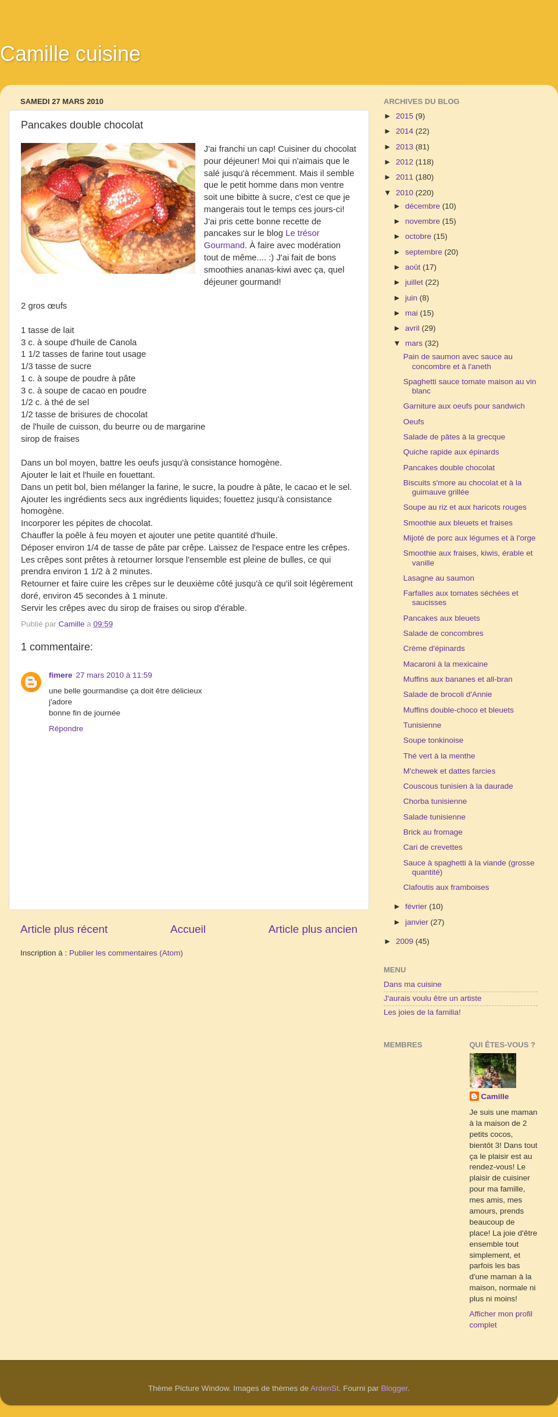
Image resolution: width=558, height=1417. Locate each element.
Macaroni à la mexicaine (445, 664)
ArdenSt (324, 1388)
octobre (419, 236)
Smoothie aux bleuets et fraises (458, 522)
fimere (61, 675)
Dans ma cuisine (413, 984)
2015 (406, 116)
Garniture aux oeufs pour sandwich (464, 406)
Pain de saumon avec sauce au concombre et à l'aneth (458, 361)
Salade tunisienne (434, 817)
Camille (495, 1096)
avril (413, 328)
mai (412, 313)
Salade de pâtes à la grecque (454, 436)
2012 (406, 162)
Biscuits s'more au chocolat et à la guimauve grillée (462, 487)
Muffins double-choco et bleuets (458, 710)
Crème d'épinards (434, 648)
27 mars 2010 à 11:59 (114, 675)
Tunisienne (422, 725)
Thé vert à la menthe (439, 756)
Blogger (394, 1388)
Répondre (66, 728)
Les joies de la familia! (422, 1012)
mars (415, 343)
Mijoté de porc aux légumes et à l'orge (469, 538)
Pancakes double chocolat (449, 467)
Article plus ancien (313, 929)
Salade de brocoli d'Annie (447, 694)
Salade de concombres (443, 633)
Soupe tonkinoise (433, 740)
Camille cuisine (70, 54)
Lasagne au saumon (438, 578)
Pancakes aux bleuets (441, 618)
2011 (406, 177)
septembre (425, 252)
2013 (406, 146)
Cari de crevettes (433, 847)
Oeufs (413, 421)
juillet (415, 282)
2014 (406, 131)
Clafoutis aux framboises (446, 887)
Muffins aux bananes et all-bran (458, 679)
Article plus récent (64, 929)
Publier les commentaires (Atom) (126, 953)
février (417, 906)
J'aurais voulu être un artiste (432, 998)
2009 (406, 941)
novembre (423, 221)
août (414, 267)
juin (412, 298)
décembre (423, 206)
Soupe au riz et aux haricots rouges (465, 507)
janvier (418, 922)
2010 (406, 192)
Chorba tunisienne (435, 801)
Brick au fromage (433, 832)
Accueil (188, 929)
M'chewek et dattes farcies (449, 771)
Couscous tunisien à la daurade (458, 786)
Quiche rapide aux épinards (451, 452)
